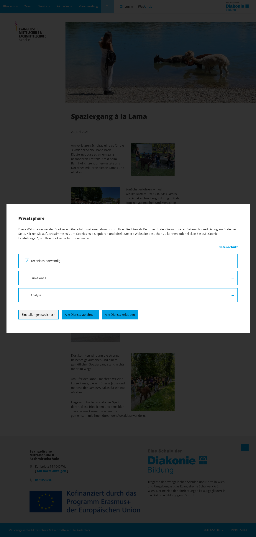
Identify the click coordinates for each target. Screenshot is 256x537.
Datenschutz (228, 247)
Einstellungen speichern (38, 315)
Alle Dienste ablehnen (80, 315)
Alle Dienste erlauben (120, 315)
